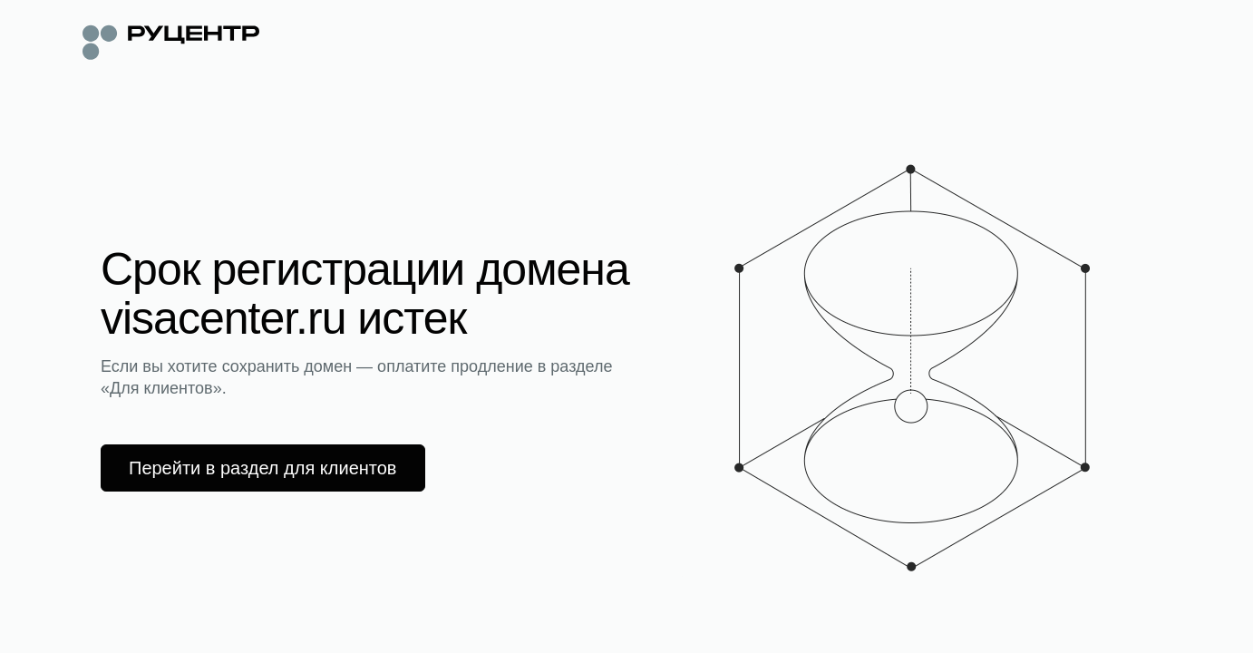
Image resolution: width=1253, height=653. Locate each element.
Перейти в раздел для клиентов (263, 468)
